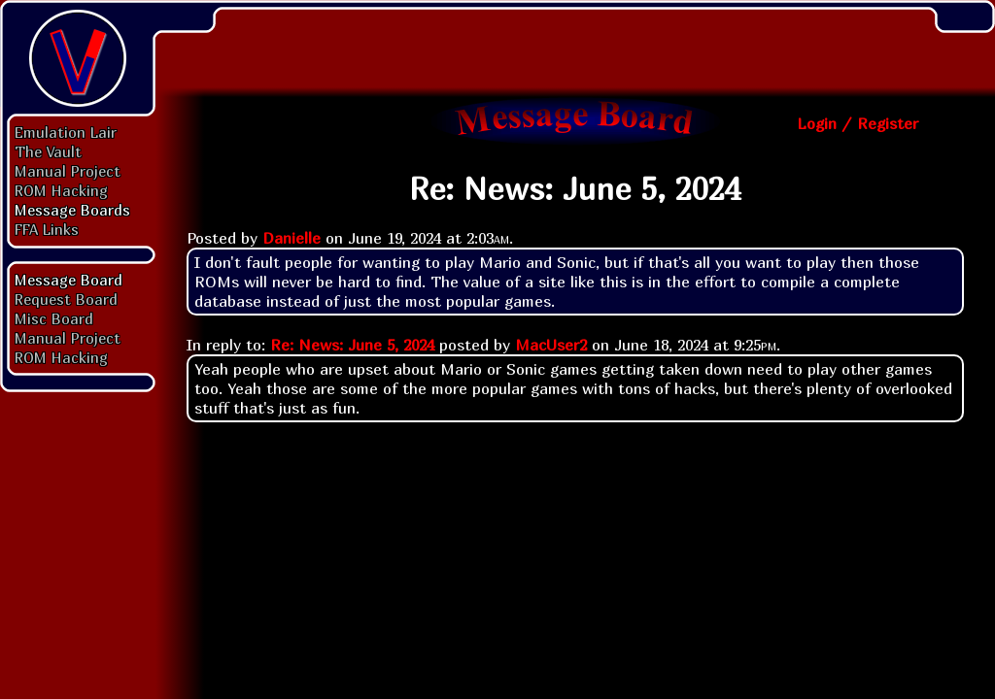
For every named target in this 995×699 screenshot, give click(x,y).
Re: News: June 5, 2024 (352, 344)
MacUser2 (551, 344)
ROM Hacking (61, 190)
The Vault (48, 151)
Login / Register (857, 123)
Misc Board (54, 318)
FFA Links (47, 229)
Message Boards (72, 209)
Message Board (68, 279)
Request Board (66, 299)
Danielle (291, 238)
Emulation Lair (66, 132)
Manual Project (67, 171)
